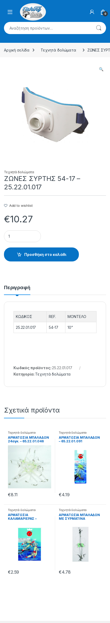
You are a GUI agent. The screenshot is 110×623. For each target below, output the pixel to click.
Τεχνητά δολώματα (58, 50)
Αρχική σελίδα (17, 50)
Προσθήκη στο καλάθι (45, 254)
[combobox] (47, 28)
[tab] (17, 290)
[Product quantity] (22, 236)
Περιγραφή (17, 287)
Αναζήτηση (98, 28)
